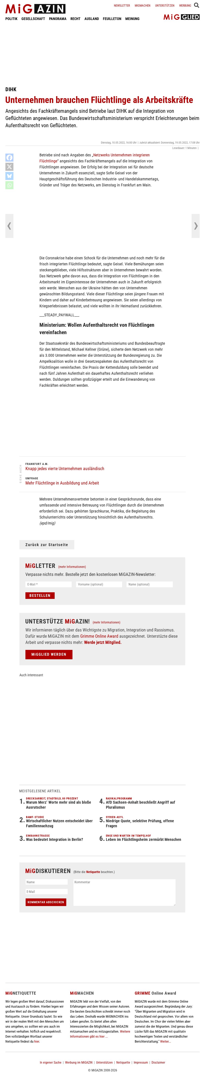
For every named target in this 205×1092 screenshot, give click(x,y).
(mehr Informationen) (72, 567)
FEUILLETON (112, 19)
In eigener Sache (50, 1062)
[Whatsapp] (9, 185)
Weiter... (165, 1041)
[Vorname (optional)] (99, 584)
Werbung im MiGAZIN (78, 1062)
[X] (9, 167)
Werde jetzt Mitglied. (103, 642)
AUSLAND (91, 19)
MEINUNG (132, 19)
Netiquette (93, 872)
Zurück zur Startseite (46, 544)
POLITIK (11, 19)
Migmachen (142, 5)
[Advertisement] (102, 54)
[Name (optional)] (150, 584)
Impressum (141, 1062)
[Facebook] (9, 158)
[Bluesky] (9, 176)
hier (36, 1041)
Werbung (185, 5)
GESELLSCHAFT (33, 19)
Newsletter (122, 5)
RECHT (75, 19)
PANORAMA (57, 19)
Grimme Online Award (99, 636)
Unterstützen (164, 5)
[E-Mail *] (48, 584)
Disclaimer (158, 1062)
